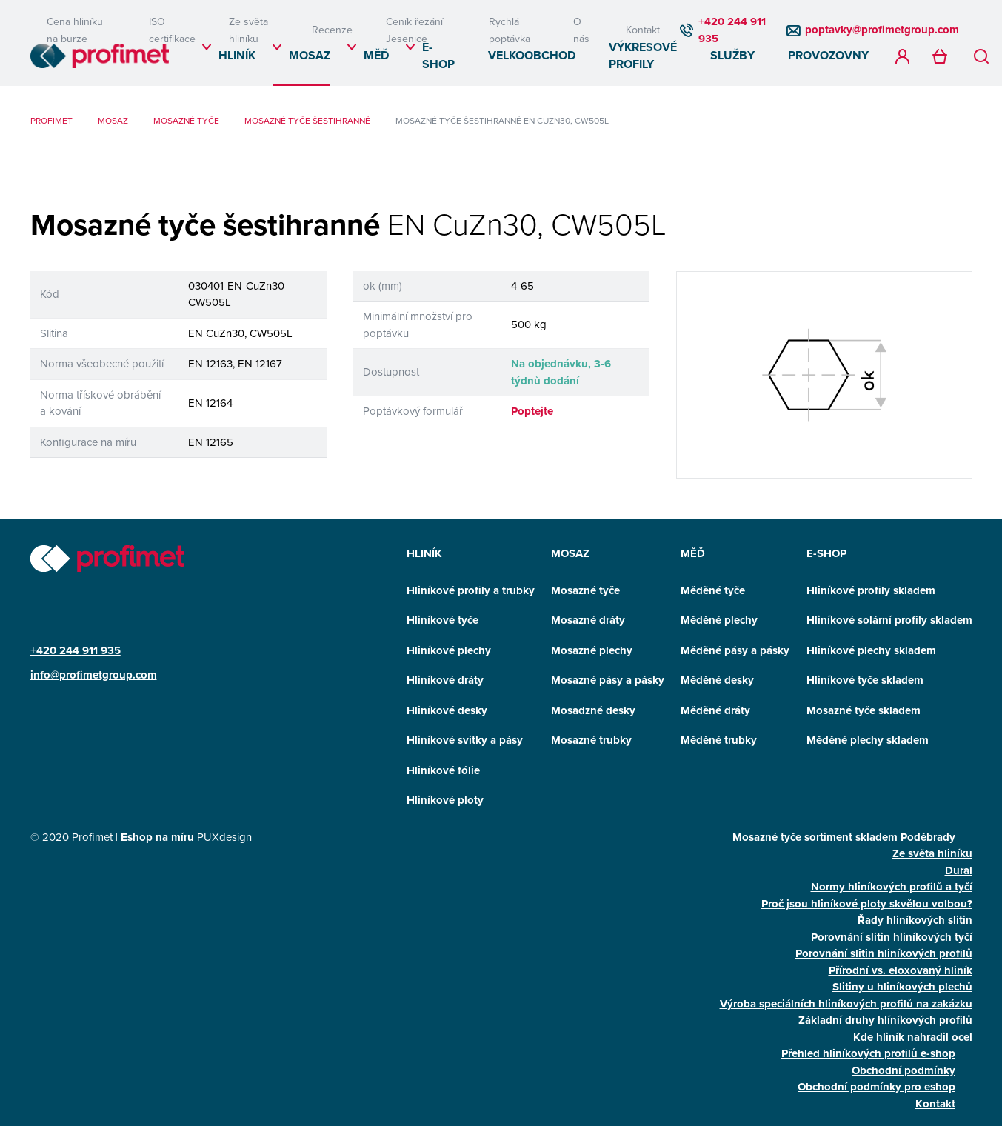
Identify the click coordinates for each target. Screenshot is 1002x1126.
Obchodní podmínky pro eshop (876, 1087)
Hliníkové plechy (449, 650)
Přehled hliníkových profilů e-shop (868, 1053)
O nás (581, 30)
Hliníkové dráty (445, 680)
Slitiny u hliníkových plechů (902, 987)
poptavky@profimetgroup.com (882, 29)
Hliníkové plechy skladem (871, 650)
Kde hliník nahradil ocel (912, 1037)
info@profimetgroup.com (93, 675)
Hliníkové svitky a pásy (465, 740)
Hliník (236, 55)
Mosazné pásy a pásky (607, 680)
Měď (376, 55)
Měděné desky (717, 680)
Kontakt (643, 29)
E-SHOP (438, 56)
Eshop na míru (157, 837)
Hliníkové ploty (445, 800)
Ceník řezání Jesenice (414, 30)
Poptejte (532, 411)
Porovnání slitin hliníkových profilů (883, 953)
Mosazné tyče (186, 120)
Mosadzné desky (593, 710)
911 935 (101, 650)
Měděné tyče (713, 590)
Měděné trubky (719, 740)
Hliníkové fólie (443, 770)
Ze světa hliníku (248, 30)
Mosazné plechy (591, 650)
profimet (51, 120)
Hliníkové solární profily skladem (889, 620)
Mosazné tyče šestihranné (307, 120)
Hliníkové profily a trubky (471, 590)
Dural (958, 870)
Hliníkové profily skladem (870, 590)
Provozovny (828, 55)
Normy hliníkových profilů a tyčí (891, 887)
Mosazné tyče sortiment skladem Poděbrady (843, 837)
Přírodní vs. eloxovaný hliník (900, 970)
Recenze (332, 29)
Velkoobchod (531, 55)
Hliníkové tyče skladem (864, 680)
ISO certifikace (172, 30)
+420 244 (56, 650)
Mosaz (309, 55)
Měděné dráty (715, 710)
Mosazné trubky (591, 740)
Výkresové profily (643, 56)
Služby (732, 55)
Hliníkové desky (447, 710)
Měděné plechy (719, 620)
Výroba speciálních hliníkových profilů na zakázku (846, 1004)
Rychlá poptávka (509, 30)
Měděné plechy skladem (867, 740)
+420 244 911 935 (732, 30)
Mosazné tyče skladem (863, 710)
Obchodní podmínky (903, 1070)
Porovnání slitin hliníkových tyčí (891, 937)
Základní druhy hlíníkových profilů (885, 1020)
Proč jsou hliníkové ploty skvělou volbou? (866, 904)
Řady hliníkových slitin (915, 920)
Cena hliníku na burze (75, 30)
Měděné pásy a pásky (735, 650)
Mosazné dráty (588, 620)
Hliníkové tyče (442, 620)
